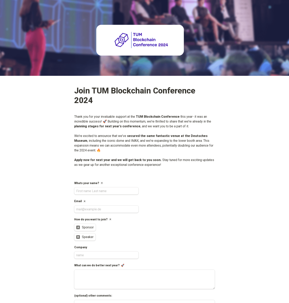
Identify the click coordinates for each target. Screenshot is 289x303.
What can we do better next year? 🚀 (99, 265)
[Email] (106, 209)
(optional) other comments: (93, 295)
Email (78, 201)
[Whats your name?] (106, 191)
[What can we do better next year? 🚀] (144, 279)
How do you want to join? (91, 219)
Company (81, 247)
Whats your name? (86, 183)
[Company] (106, 255)
